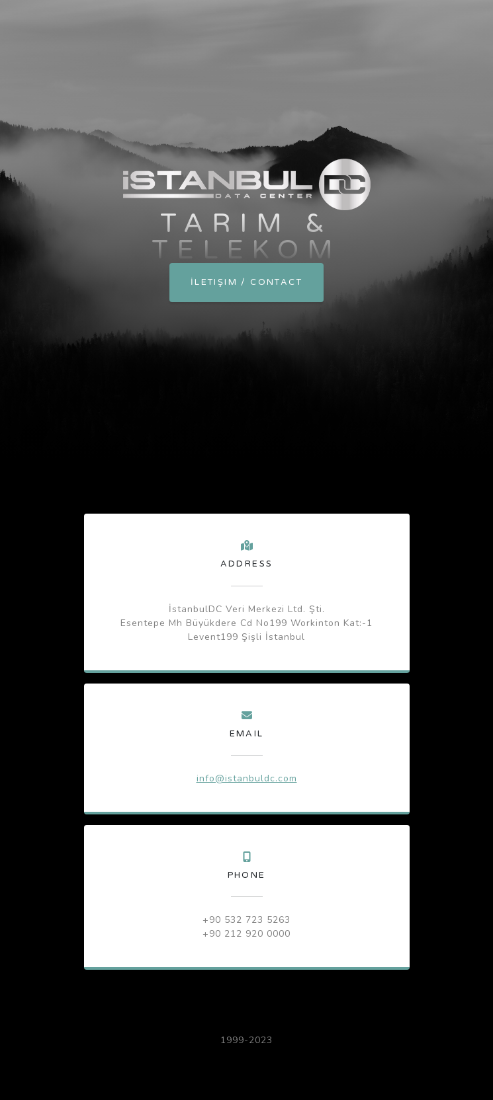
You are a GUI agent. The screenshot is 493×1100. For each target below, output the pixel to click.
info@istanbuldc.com (247, 778)
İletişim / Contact (246, 282)
